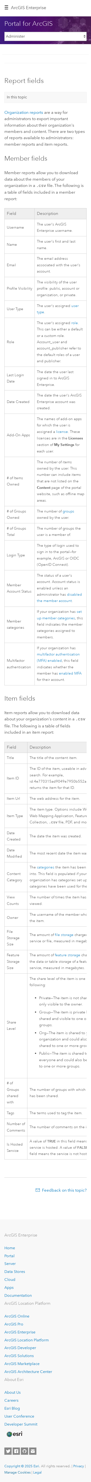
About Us (12, 1392)
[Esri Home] (14, 1434)
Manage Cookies (17, 1472)
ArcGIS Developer (20, 1347)
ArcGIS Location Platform (26, 1340)
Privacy (78, 1466)
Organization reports (23, 112)
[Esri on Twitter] (8, 1451)
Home (9, 1248)
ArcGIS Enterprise (28, 7)
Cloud (9, 1279)
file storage (64, 934)
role (74, 322)
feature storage (67, 954)
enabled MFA (70, 673)
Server (10, 1263)
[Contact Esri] (32, 1451)
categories (45, 867)
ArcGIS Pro (13, 1324)
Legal (37, 1472)
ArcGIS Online (16, 1316)
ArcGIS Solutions (19, 1355)
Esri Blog (12, 1408)
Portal (9, 1256)
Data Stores (14, 1271)
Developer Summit (20, 1424)
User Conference (19, 1416)
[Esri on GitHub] (24, 1451)
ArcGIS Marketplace (22, 1363)
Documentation (18, 1295)
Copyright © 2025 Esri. (22, 1466)
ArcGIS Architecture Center (28, 1371)
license (62, 431)
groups (68, 511)
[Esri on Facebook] (16, 1451)
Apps (9, 1287)
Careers (11, 1400)
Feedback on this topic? (64, 1190)
